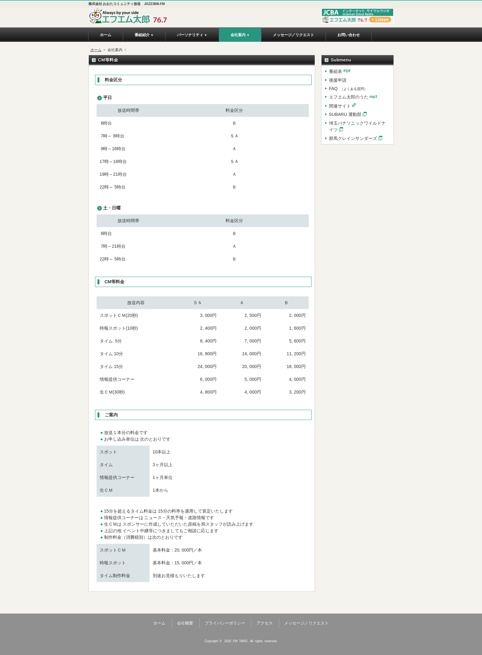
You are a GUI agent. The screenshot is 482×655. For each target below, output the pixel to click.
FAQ (348, 88)
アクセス (264, 623)
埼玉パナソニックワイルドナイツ (357, 126)
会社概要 (185, 623)
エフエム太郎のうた (348, 96)
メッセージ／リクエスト (306, 623)
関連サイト (340, 105)
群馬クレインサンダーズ (353, 138)
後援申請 (337, 80)
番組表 (335, 71)
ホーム (96, 50)
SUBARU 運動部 (345, 114)
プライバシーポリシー (225, 623)
